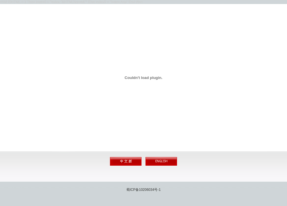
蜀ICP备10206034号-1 (143, 190)
